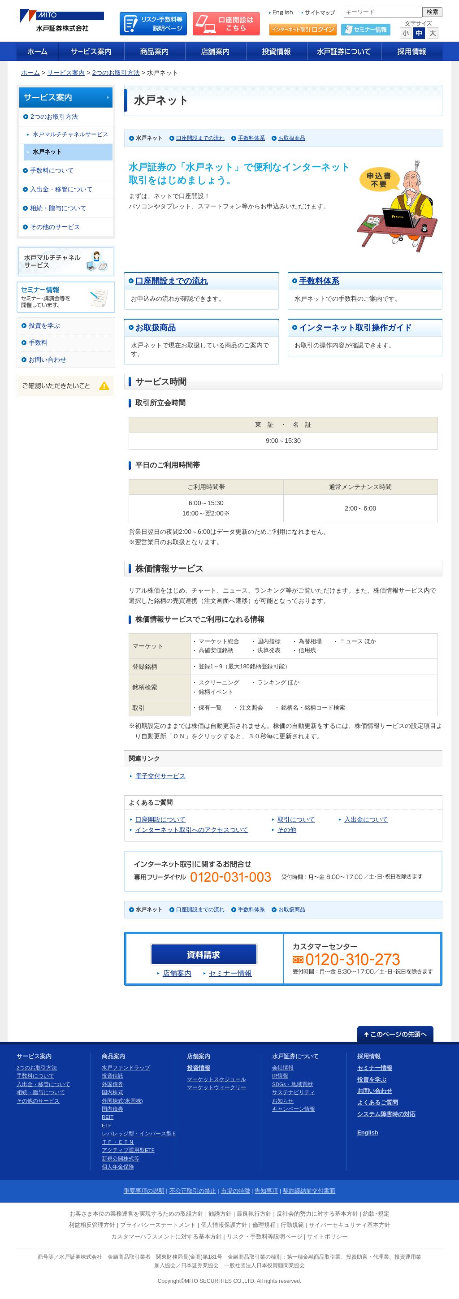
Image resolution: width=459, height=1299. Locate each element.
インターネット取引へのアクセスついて (191, 829)
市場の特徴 (235, 1190)
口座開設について (160, 819)
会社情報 (283, 1067)
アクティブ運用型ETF (128, 1150)
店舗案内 (177, 973)
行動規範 (292, 1224)
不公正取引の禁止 (192, 1190)
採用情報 (369, 1056)
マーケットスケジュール (216, 1079)
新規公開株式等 (120, 1158)
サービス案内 (66, 72)
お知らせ (283, 1101)
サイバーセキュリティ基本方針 (349, 1224)
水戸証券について (295, 1056)
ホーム (30, 72)
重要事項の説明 (144, 1190)
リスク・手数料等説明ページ (265, 1236)
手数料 (38, 342)
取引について (296, 819)
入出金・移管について (61, 189)
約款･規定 (376, 1213)
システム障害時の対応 (386, 1114)
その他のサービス (55, 226)
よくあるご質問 (377, 1102)
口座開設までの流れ (200, 138)
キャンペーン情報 (293, 1109)
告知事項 (266, 1190)
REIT (107, 1117)
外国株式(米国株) (122, 1101)
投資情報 (198, 1068)
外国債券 (112, 1084)
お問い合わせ (47, 359)
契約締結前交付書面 (309, 1190)
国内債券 (112, 1109)
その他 (286, 829)
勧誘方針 (220, 1213)
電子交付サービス (160, 775)
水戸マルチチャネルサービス (70, 134)
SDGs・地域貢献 (292, 1084)
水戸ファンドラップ (126, 1067)
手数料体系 (251, 138)
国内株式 (112, 1092)
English (367, 1132)
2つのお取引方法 (116, 72)
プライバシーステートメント (158, 1224)
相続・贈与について (58, 208)
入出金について (366, 819)
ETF (107, 1125)
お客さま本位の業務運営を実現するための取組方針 (136, 1213)
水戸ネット (47, 151)
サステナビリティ (293, 1092)
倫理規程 (264, 1224)
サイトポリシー (327, 1236)
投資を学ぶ (44, 325)
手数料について (52, 170)
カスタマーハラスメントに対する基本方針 (166, 1236)
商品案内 (113, 1056)
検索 (432, 12)
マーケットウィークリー (216, 1087)
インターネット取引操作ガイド (355, 327)
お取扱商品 (291, 138)
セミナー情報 (230, 973)
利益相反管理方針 (92, 1224)
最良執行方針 (254, 1213)
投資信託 (112, 1075)
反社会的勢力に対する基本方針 (317, 1213)
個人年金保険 (118, 1166)
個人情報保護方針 (224, 1224)
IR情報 (280, 1075)
